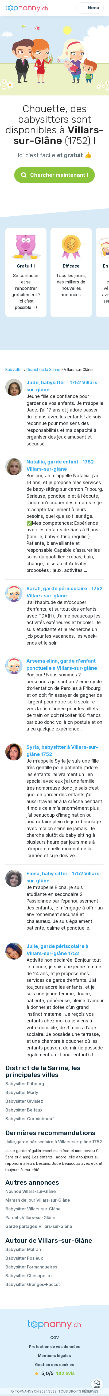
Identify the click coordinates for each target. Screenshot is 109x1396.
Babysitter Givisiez (24, 1101)
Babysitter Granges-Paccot (32, 1284)
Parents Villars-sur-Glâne (30, 1217)
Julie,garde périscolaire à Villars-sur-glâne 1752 (53, 1141)
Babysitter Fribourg (24, 1083)
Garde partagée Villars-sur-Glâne (38, 1226)
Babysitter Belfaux (23, 1110)
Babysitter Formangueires (31, 1267)
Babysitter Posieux (24, 1258)
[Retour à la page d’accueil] (26, 8)
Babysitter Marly (21, 1092)
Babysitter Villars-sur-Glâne (33, 1208)
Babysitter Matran (23, 1249)
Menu (90, 7)
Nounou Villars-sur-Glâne (30, 1191)
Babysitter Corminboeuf (29, 1118)
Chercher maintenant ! (54, 175)
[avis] (54, 1373)
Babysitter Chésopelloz (29, 1275)
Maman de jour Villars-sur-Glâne (37, 1200)
